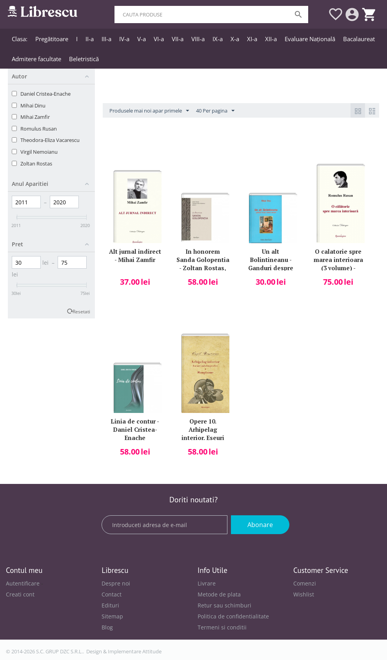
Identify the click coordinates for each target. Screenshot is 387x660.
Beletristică (84, 59)
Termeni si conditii (222, 627)
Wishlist (303, 594)
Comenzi (304, 583)
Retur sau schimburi (224, 605)
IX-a (218, 39)
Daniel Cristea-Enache (45, 93)
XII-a (271, 39)
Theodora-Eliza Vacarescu (50, 140)
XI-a (252, 39)
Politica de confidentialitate (233, 616)
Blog (107, 627)
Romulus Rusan (38, 128)
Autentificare (23, 583)
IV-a (124, 39)
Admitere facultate (36, 59)
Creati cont (20, 594)
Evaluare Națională (310, 39)
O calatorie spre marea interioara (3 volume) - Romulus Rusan (338, 259)
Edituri (110, 605)
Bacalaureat (359, 39)
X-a (235, 39)
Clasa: (19, 39)
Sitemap (112, 616)
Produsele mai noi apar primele (149, 111)
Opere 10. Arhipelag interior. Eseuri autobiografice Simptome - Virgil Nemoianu (202, 428)
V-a (141, 39)
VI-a (159, 39)
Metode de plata (219, 594)
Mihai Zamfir (35, 116)
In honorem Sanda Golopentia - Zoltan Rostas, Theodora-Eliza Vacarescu (202, 259)
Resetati (81, 311)
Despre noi (116, 583)
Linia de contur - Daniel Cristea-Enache (135, 428)
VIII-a (198, 39)
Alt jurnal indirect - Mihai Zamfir (135, 255)
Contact (112, 594)
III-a (106, 39)
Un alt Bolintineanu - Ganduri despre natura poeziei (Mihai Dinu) (270, 259)
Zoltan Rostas (36, 163)
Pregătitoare (51, 39)
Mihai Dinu (32, 105)
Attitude (152, 651)
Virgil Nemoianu (39, 151)
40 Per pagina (215, 111)
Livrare (207, 583)
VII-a (178, 39)
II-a (89, 39)
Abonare (260, 524)
